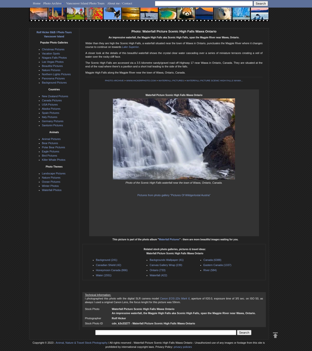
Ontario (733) (158, 270)
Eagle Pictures (50, 151)
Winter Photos (50, 185)
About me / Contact (119, 3)
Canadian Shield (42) (108, 265)
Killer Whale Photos (53, 159)
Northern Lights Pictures (56, 74)
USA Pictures (50, 104)
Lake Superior (130, 46)
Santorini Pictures (52, 125)
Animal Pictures (51, 139)
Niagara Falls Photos (54, 57)
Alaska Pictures (51, 108)
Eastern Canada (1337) (217, 265)
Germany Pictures (53, 121)
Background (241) (106, 259)
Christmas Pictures (53, 49)
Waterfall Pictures (169, 239)
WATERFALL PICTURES (171, 80)
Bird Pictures (49, 155)
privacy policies (183, 346)
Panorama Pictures (53, 78)
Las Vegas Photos (53, 61)
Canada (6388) (212, 259)
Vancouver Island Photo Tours (85, 3)
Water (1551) (104, 275)
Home (37, 3)
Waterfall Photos (52, 190)
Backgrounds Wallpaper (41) (167, 259)
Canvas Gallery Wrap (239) (166, 265)
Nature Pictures (51, 70)
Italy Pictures (49, 117)
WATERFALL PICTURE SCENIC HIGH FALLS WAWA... (214, 80)
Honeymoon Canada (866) (112, 270)
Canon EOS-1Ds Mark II (175, 298)
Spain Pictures (50, 112)
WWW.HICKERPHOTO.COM (141, 80)
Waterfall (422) (158, 275)
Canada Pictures (52, 100)
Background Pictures (54, 82)
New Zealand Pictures (55, 96)
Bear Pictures (50, 143)
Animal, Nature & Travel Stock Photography (82, 342)
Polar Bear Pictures (53, 147)
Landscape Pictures (54, 173)
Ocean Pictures (51, 181)
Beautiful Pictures (52, 65)
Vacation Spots (51, 53)
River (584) (210, 270)
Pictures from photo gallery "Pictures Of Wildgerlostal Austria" (174, 195)
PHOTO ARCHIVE (114, 80)
